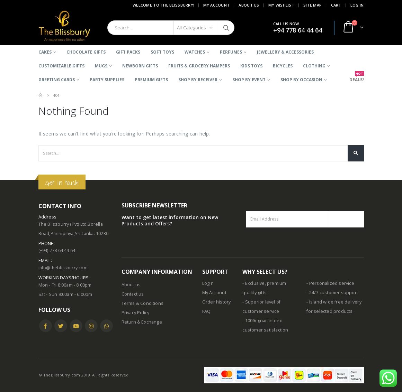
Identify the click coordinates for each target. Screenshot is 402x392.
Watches (195, 52)
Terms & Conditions (143, 303)
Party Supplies (107, 80)
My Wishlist (281, 5)
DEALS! (356, 78)
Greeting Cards (56, 80)
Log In (357, 5)
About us (131, 285)
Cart (336, 5)
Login (208, 283)
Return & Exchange (142, 322)
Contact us (133, 294)
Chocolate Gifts (86, 52)
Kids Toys (251, 66)
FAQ (206, 311)
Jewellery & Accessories (285, 52)
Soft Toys (162, 52)
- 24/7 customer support (332, 293)
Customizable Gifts (61, 66)
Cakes (45, 52)
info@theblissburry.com (63, 268)
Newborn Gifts (140, 66)
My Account (216, 5)
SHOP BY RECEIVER (197, 80)
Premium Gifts (151, 80)
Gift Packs (128, 52)
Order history (216, 302)
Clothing (314, 66)
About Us (249, 5)
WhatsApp (106, 325)
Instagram (91, 325)
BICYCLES (283, 66)
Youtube (76, 325)
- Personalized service (330, 283)
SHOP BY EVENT (249, 80)
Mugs (101, 66)
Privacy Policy (136, 313)
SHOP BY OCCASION (301, 80)
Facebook (45, 325)
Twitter (60, 325)
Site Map (312, 5)
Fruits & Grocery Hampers (199, 66)
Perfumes (231, 52)
